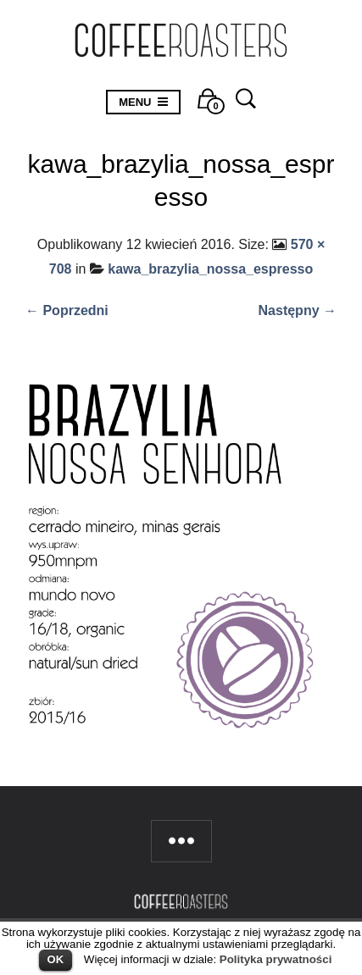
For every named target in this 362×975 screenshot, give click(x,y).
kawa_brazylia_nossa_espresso (210, 269)
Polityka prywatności (276, 959)
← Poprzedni (67, 310)
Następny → (298, 310)
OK (55, 959)
